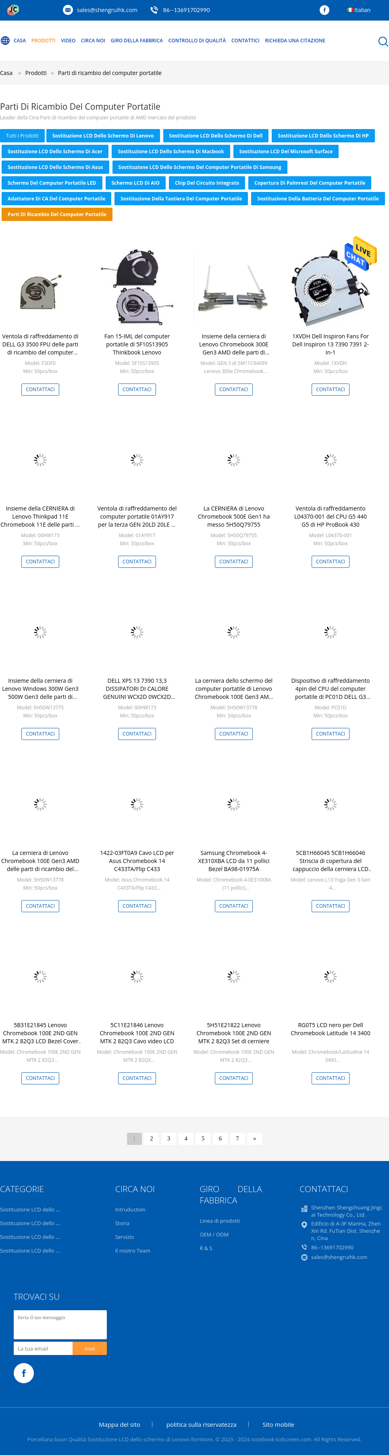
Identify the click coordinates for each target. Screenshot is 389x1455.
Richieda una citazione (295, 40)
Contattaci (40, 389)
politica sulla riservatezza (201, 1424)
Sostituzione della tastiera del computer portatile (181, 198)
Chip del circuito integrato (207, 182)
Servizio (124, 1236)
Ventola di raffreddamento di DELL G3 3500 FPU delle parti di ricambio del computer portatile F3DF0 (40, 348)
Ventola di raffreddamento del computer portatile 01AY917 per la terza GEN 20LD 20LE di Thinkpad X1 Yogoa (137, 520)
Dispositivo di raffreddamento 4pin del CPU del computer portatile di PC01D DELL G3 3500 (330, 693)
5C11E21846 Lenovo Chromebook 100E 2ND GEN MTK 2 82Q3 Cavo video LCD (137, 1033)
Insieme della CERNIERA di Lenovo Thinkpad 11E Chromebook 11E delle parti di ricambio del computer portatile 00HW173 (40, 524)
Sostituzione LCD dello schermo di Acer (55, 151)
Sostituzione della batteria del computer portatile (318, 198)
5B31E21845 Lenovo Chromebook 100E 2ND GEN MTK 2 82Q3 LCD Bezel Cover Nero (40, 1037)
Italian (362, 10)
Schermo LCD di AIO (136, 182)
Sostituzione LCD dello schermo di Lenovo (103, 135)
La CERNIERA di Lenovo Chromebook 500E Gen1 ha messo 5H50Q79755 (234, 516)
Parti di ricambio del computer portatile (110, 73)
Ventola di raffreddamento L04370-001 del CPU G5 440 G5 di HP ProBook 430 (330, 516)
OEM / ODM (214, 1234)
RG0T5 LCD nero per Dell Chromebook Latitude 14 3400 (330, 1029)
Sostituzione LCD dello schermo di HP (323, 135)
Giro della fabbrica (137, 40)
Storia (122, 1223)
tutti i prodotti (22, 135)
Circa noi (93, 40)
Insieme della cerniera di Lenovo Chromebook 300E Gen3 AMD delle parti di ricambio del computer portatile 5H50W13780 (233, 352)
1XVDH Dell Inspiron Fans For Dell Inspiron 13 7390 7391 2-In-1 (330, 344)
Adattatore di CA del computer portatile (56, 198)
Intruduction (130, 1209)
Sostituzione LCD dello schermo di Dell (216, 135)
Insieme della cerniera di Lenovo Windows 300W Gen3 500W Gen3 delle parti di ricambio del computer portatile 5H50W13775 (40, 697)
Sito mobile (278, 1424)
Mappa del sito (119, 1424)
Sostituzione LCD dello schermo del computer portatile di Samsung (200, 167)
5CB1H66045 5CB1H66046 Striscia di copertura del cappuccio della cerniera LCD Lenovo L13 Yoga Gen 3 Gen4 (330, 865)
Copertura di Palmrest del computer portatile (309, 182)
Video (68, 40)
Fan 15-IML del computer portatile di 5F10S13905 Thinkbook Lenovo (137, 344)
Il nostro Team (132, 1250)
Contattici (245, 40)
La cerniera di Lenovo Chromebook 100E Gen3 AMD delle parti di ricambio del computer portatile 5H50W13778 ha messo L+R (40, 869)
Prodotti (43, 40)
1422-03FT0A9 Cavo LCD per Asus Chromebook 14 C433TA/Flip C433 (137, 861)
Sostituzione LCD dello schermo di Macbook (171, 151)
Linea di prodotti (220, 1220)
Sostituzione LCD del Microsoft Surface (286, 151)
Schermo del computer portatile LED (52, 182)
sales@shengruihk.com (107, 10)
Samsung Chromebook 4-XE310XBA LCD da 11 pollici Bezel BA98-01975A (234, 861)
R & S (206, 1248)
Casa (13, 41)
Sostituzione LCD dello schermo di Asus (55, 167)
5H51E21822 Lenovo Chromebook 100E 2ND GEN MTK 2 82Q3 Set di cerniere (233, 1033)
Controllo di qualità (197, 40)
